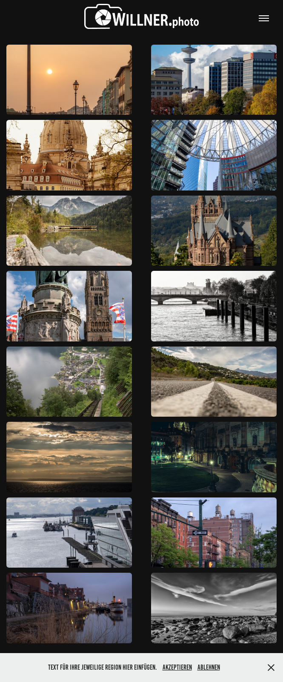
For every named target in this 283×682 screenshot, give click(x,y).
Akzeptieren (177, 667)
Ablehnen (208, 667)
